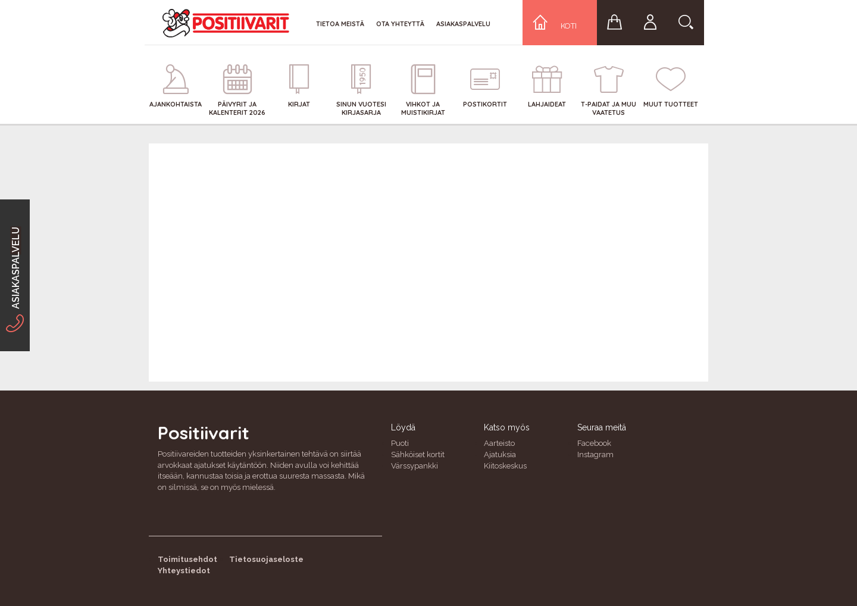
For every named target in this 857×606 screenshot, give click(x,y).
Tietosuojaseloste (266, 559)
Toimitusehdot (187, 559)
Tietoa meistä (340, 24)
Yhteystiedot (184, 570)
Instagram (595, 454)
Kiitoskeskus (505, 465)
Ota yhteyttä (400, 24)
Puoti (400, 443)
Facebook (594, 443)
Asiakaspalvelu (463, 24)
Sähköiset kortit (418, 454)
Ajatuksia (500, 454)
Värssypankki (414, 465)
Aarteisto (499, 443)
